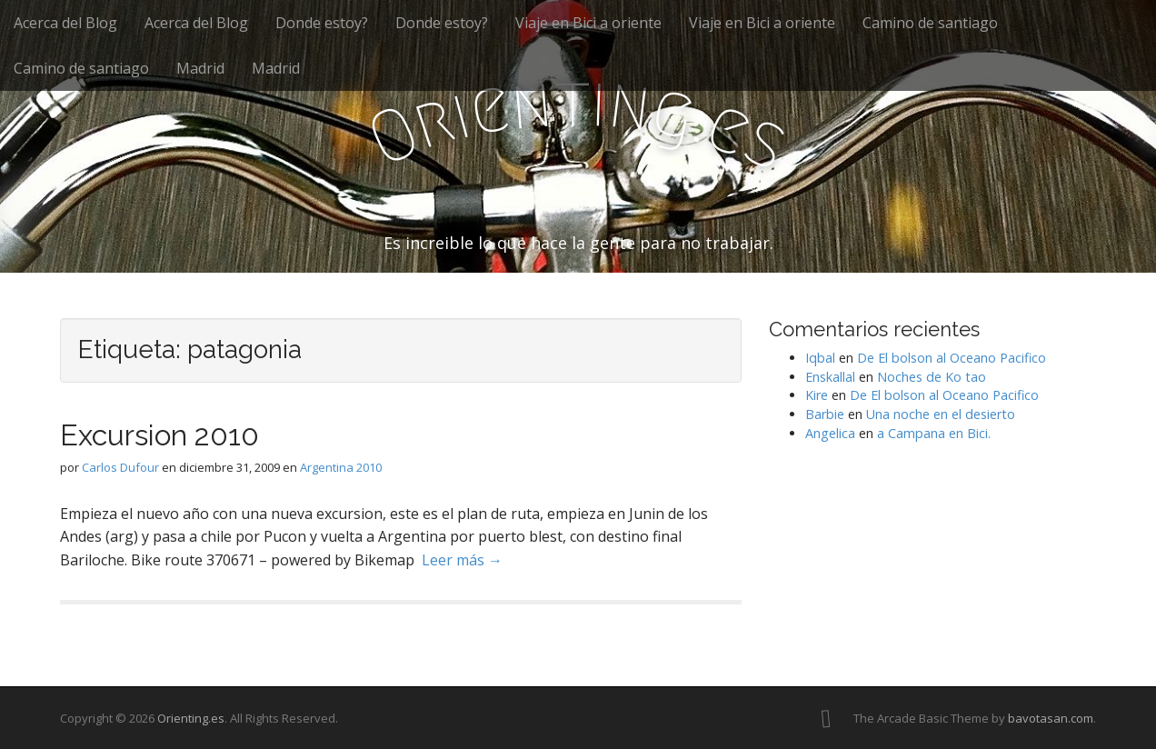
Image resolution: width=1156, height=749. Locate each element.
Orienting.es (190, 718)
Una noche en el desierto (940, 414)
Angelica (830, 433)
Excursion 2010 (159, 435)
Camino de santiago (930, 23)
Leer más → (462, 560)
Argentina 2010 (341, 467)
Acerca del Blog (65, 23)
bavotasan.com (1050, 718)
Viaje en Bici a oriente (588, 23)
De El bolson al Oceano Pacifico (951, 357)
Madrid (200, 68)
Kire (816, 395)
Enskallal (830, 376)
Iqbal (820, 357)
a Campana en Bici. (934, 433)
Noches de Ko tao (931, 376)
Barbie (824, 414)
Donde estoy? (321, 23)
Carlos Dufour (120, 467)
